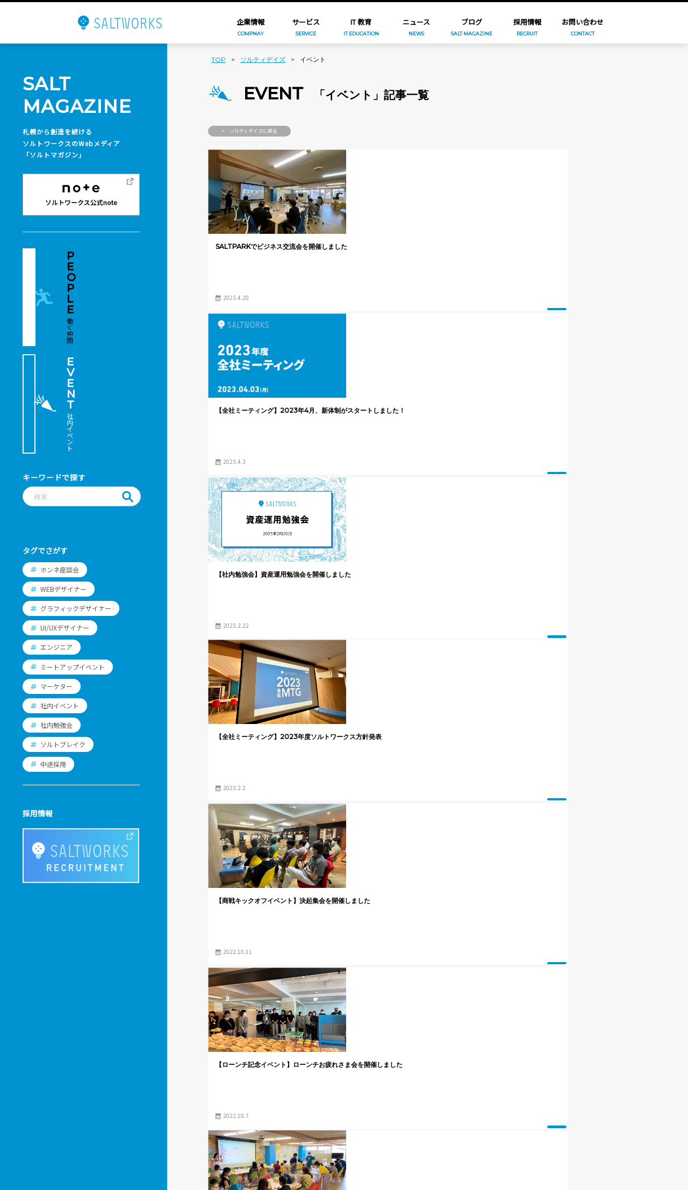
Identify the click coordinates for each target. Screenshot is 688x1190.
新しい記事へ (257, 917)
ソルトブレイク (62, 634)
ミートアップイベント (72, 556)
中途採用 (53, 653)
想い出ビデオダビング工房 (247, 1144)
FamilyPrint (223, 1075)
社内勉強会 (56, 615)
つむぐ (213, 1057)
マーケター (56, 575)
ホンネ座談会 (59, 459)
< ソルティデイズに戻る (249, 130)
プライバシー (126, 1121)
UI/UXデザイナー (64, 517)
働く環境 (315, 1070)
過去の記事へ (595, 917)
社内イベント (59, 595)
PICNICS (216, 1127)
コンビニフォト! (229, 1092)
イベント (319, 296)
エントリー (319, 1107)
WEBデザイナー (63, 478)
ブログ (115, 1067)
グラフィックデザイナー (75, 498)
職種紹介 (315, 1032)
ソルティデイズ (262, 59)
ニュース (118, 1040)
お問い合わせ (126, 1094)
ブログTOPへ (427, 917)
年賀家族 (217, 1040)
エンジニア (56, 537)
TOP (218, 59)
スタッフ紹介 (323, 1051)
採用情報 (315, 1013)
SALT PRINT (223, 1109)
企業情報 (119, 1013)
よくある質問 (323, 1089)
